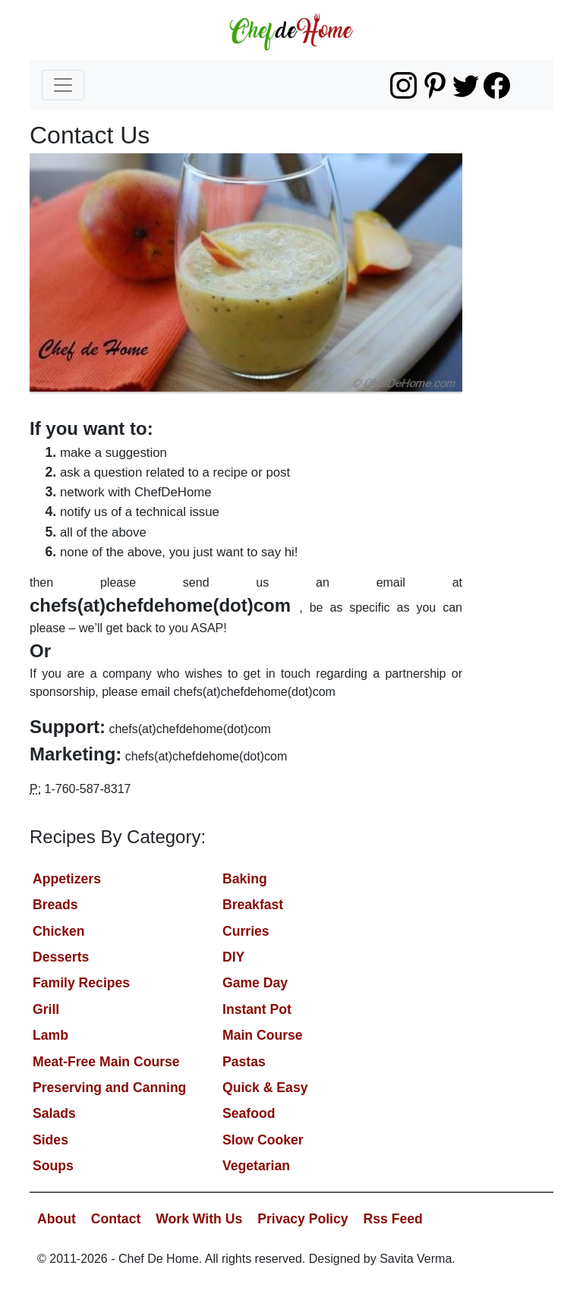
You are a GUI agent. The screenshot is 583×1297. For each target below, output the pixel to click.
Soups (53, 1165)
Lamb (50, 1035)
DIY (233, 957)
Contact (116, 1218)
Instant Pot (257, 1009)
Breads (55, 904)
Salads (54, 1113)
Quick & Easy (264, 1087)
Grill (46, 1009)
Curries (245, 931)
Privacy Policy (302, 1218)
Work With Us (199, 1218)
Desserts (61, 957)
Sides (50, 1139)
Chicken (58, 931)
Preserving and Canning (109, 1087)
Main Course (262, 1035)
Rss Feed (393, 1218)
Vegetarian (256, 1165)
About (56, 1218)
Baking (244, 878)
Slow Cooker (263, 1139)
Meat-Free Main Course (106, 1061)
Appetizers (67, 878)
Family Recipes (81, 982)
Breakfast (252, 904)
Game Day (255, 982)
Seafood (248, 1113)
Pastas (244, 1061)
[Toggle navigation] (63, 85)
